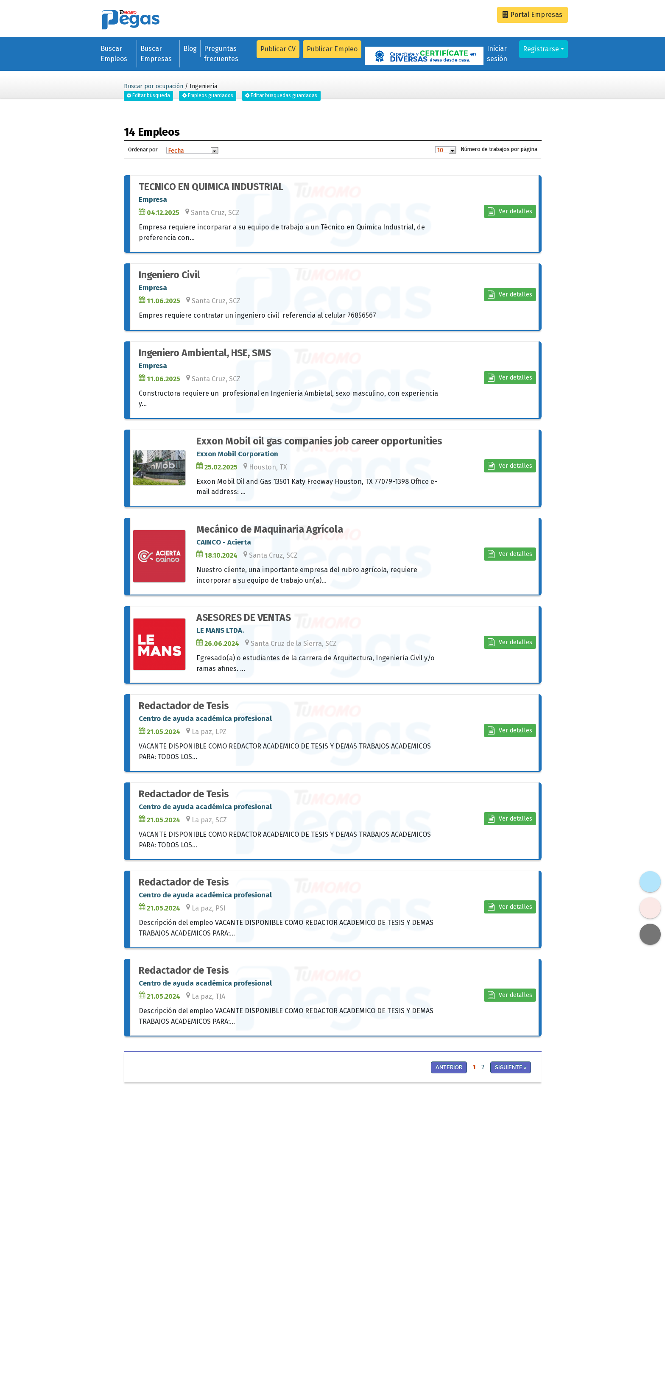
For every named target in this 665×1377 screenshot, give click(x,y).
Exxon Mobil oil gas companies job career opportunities (319, 441)
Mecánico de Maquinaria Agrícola (269, 529)
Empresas (532, 15)
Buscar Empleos (114, 54)
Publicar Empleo (332, 49)
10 (440, 150)
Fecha (176, 150)
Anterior (449, 1067)
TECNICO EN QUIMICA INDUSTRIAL (211, 187)
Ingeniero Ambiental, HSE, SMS (205, 353)
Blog (190, 49)
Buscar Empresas (156, 54)
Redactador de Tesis (184, 706)
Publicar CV (278, 49)
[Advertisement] (225, 1147)
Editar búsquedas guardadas (281, 95)
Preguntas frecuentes (221, 54)
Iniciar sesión (497, 54)
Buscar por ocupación (153, 86)
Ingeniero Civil (169, 275)
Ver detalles (510, 211)
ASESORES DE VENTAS (243, 617)
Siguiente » (510, 1067)
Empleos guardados (207, 95)
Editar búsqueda (148, 95)
